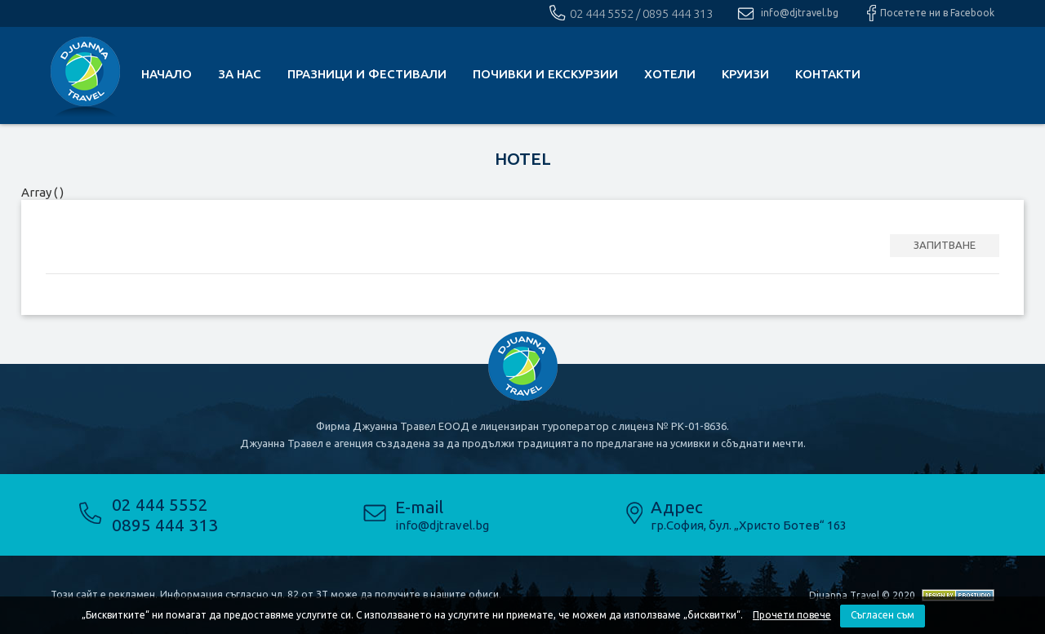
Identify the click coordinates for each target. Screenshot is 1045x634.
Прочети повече (792, 615)
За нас (239, 74)
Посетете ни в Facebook (937, 12)
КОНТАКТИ (827, 74)
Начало (166, 74)
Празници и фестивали (367, 74)
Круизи (745, 74)
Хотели (670, 74)
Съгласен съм (882, 615)
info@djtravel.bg (799, 12)
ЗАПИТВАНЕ (945, 244)
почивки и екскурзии (545, 74)
